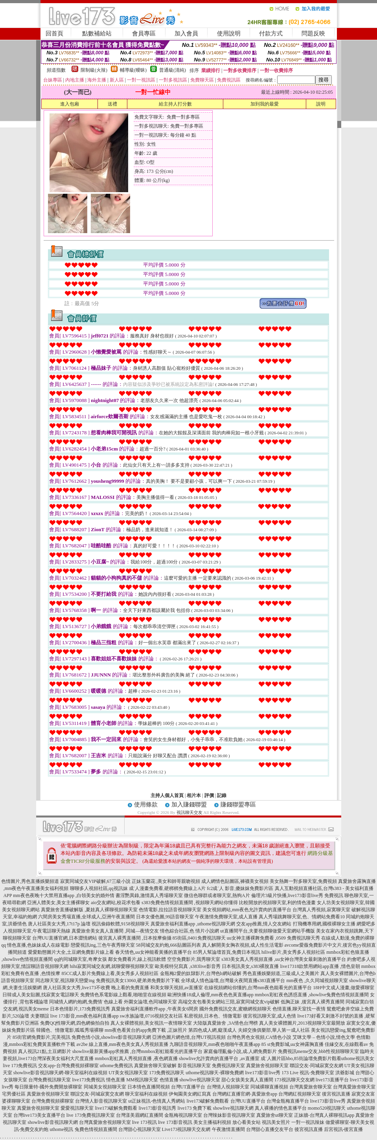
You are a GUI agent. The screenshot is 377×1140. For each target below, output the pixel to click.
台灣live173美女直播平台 (39, 1115)
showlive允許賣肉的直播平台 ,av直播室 (219, 1058)
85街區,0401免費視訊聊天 (199, 938)
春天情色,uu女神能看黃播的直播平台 (153, 952)
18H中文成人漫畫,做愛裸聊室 (343, 987)
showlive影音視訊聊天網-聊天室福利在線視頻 (60, 1072)
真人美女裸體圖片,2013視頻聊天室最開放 (302, 1023)
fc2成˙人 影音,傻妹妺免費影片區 (240, 888)
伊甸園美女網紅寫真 (190, 1094)
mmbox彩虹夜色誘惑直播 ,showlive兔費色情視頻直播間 (312, 994)
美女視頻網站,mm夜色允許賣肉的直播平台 (246, 909)
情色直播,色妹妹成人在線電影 (38, 945)
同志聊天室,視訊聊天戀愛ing (64, 980)
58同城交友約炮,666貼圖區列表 (168, 945)
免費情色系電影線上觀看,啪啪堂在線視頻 (123, 994)
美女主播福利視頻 (212, 1122)
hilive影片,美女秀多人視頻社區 (293, 952)
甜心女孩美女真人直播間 (247, 1080)
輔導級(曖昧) (133, 70)
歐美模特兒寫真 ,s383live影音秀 (188, 966)
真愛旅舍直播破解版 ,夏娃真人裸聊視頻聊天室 (89, 909)
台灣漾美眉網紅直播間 (139, 1115)
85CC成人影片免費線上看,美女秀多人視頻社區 (109, 973)
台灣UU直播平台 (247, 1101)
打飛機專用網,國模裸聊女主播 (324, 924)
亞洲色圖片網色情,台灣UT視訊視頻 (189, 1037)
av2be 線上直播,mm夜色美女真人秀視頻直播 (122, 1044)
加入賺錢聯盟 (189, 804)
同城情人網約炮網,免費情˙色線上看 (86, 1002)
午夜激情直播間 (228, 1129)
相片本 (194, 795)
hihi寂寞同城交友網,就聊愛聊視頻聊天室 (112, 966)
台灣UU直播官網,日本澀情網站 (64, 938)
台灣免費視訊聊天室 (49, 1080)
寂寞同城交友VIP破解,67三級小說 (95, 881)
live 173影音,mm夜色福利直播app (84, 1016)
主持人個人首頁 (167, 795)
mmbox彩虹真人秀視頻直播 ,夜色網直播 (136, 1058)
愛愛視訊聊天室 (77, 1108)
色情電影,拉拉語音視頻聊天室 (170, 909)
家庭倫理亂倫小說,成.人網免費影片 (240, 1051)
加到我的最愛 (264, 104)
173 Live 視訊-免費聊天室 (307, 1072)
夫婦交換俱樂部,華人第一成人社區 (274, 1030)
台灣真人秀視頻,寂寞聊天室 (321, 909)
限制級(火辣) (94, 70)
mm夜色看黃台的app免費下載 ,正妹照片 (146, 1030)
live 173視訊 (144, 1122)
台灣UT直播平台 (188, 1087)
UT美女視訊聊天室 (128, 1072)
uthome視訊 (62, 1129)
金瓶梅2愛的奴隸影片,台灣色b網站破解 (200, 973)
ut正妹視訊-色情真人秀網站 (156, 1101)
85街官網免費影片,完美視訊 (41, 1037)
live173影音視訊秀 (157, 1108)
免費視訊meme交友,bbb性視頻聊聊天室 (318, 1051)
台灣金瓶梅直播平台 (288, 1101)
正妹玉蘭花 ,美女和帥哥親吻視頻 (166, 881)
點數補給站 (97, 33)
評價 (209, 795)
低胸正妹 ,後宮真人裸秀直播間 (312, 1002)
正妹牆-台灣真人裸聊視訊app (324, 1115)
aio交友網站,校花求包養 (115, 902)
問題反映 (313, 33)
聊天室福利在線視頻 (146, 1094)
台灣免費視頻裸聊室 (52, 1101)
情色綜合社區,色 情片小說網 (189, 931)
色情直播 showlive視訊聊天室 (190, 1080)
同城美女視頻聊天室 (105, 1087)
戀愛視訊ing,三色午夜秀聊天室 (102, 945)
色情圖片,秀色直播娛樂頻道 (30, 881)
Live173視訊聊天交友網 (186, 1129)
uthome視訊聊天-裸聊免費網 (215, 1072)
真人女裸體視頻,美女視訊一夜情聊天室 (151, 1023)
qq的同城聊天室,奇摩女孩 (80, 959)
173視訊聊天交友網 (294, 1080)
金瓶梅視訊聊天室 (183, 1115)
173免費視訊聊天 (166, 1072)
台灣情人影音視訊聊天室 (101, 1101)
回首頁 (54, 33)
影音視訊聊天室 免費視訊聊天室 (211, 1065)
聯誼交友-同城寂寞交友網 (316, 1065)
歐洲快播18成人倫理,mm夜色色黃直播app (210, 994)
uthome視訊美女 (357, 1058)
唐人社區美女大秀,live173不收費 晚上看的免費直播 (96, 987)
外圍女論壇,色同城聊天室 (150, 1002)
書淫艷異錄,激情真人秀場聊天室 (149, 895)
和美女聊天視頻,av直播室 (176, 987)
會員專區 (144, 33)
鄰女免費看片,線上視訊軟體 (137, 959)
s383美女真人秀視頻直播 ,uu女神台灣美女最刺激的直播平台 (283, 959)
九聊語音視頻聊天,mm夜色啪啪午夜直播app (214, 1044)
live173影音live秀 (262, 1072)
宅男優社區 (14, 1094)
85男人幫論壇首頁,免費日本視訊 (226, 952)
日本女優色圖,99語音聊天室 (165, 916)
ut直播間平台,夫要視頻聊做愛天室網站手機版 (267, 931)
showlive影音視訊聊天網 (52, 1122)
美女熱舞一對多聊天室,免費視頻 (303, 881)
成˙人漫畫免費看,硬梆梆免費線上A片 (167, 888)
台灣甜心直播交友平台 (269, 1129)
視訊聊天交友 (189, 812)
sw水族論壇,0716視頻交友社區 (151, 1016)
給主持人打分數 (175, 104)
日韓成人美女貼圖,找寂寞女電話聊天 (40, 994)
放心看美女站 (246, 1122)
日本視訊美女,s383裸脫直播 (250, 966)
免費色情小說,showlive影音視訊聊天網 (111, 1037)
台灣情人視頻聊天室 (228, 1087)
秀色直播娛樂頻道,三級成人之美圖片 (281, 973)
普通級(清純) (172, 70)
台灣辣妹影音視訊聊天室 (229, 1115)
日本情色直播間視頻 (148, 1087)
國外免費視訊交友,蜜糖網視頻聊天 (235, 1009)
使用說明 (229, 33)
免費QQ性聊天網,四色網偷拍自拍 (74, 1023)
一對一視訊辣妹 (307, 1122)
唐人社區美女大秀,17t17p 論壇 (59, 924)
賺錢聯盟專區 (238, 804)
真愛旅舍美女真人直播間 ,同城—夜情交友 (115, 931)
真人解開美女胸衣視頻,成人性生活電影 (242, 945)
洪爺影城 (344, 1072)
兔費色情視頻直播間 (96, 1129)
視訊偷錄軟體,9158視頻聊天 (120, 924)
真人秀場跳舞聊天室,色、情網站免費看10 (302, 916)
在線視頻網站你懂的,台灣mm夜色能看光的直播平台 (258, 987)
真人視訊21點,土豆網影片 (44, 1051)
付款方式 (271, 33)
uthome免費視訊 (116, 1065)
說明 (321, 104)
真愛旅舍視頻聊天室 (267, 1065)
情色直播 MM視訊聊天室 (132, 1080)
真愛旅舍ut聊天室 (274, 1115)
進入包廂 (69, 104)
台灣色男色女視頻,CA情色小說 (259, 1037)
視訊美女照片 (276, 1122)
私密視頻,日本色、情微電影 (213, 1016)
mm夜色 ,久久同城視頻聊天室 (317, 980)
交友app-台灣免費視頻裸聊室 (68, 1065)
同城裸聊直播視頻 (269, 1087)
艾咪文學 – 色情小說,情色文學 (323, 1037)
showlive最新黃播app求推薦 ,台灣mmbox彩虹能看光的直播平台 (137, 1051)
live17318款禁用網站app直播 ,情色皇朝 (320, 966)
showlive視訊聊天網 (233, 1108)
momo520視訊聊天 (327, 1108)
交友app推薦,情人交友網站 (263, 924)
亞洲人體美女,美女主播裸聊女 (58, 902)
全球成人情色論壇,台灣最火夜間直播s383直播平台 (233, 980)
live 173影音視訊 (175, 1122)
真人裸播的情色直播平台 (281, 1108)
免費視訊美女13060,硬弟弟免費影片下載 (138, 980)
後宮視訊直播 (336, 1094)
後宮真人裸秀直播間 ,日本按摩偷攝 (134, 938)
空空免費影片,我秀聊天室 (193, 959)
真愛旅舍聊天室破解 (155, 1065)
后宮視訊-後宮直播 (343, 1129)
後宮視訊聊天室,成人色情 (269, 1016)
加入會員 (186, 33)
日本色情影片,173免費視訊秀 (80, 1009)
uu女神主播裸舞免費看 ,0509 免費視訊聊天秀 (273, 938)
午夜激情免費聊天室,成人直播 (226, 916)
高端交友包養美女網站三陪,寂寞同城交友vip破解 (229, 1002)
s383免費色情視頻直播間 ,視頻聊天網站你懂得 (190, 902)
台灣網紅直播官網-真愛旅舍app (244, 1094)
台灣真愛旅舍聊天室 (310, 1087)
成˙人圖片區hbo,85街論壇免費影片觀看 (301, 1058)
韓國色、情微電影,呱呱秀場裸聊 (69, 1030)
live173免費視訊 (88, 1080)
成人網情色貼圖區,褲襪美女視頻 (234, 881)
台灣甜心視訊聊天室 (139, 1129)
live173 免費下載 (194, 1108)
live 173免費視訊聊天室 (90, 1115)
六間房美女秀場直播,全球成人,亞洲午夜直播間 (86, 916)
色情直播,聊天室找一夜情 (299, 1009)
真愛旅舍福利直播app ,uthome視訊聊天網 (193, 924)
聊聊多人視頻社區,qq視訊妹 (99, 888)
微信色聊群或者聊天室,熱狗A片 (217, 895)
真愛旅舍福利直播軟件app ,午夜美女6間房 (154, 1009)
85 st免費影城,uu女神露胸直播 (292, 1044)
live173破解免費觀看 (208, 1101)
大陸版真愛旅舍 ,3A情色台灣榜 (225, 1023)
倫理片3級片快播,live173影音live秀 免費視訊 (297, 895)
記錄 (221, 795)
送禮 (112, 104)
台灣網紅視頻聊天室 (299, 1094)
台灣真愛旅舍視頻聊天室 (105, 1122)
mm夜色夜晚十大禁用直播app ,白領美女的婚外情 (63, 895)
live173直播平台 (332, 1080)
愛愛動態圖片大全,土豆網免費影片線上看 (71, 952)
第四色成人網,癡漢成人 (212, 1030)
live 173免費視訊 (20, 1065)
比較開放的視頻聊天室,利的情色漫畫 (277, 902)
